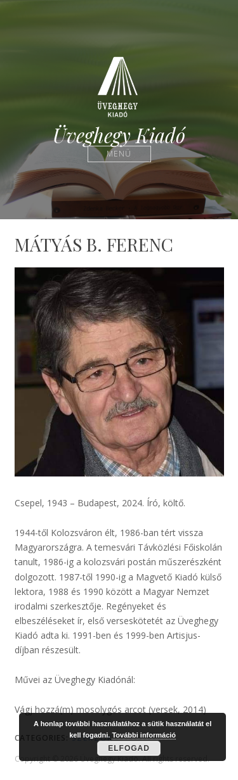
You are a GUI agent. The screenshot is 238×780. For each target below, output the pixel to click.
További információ (144, 735)
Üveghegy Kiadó (119, 135)
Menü (119, 153)
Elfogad (129, 748)
